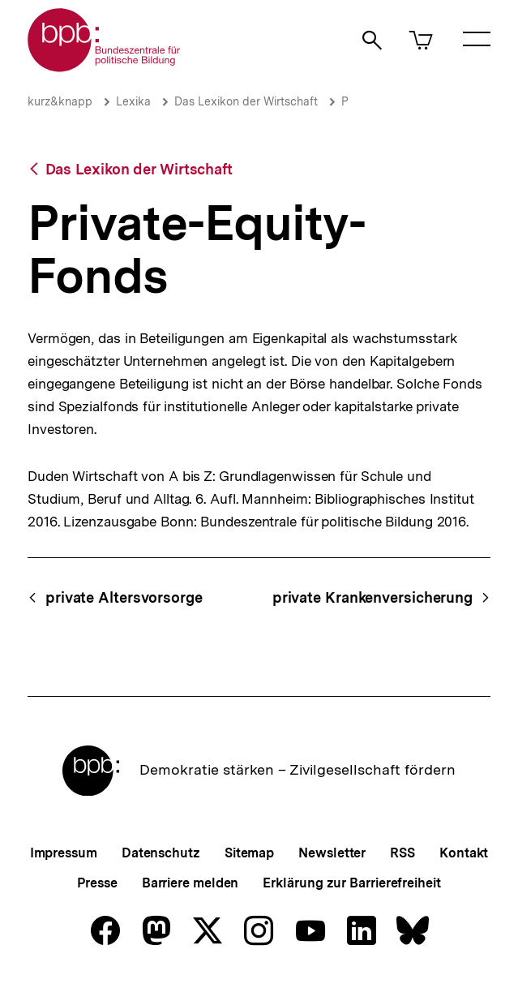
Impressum (63, 853)
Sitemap (249, 853)
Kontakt (463, 853)
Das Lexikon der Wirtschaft (246, 101)
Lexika (133, 101)
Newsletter (332, 853)
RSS (402, 853)
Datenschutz (161, 853)
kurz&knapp (60, 101)
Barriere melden (190, 883)
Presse (97, 883)
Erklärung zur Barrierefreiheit (351, 883)
